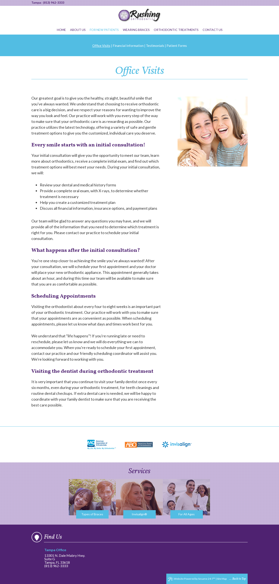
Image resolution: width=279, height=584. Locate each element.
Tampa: (36, 2)
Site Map (222, 578)
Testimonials (155, 46)
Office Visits (101, 46)
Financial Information (128, 46)
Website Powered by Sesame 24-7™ (191, 579)
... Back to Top (237, 579)
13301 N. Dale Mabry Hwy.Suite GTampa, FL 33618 (66, 556)
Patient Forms (177, 46)
